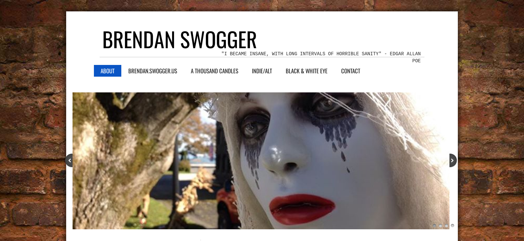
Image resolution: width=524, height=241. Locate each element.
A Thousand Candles (214, 71)
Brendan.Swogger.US (152, 71)
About (108, 71)
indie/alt (262, 71)
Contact (350, 71)
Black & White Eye (307, 71)
